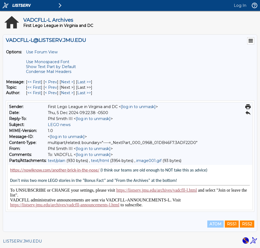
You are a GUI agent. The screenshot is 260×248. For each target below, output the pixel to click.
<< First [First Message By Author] (34, 92)
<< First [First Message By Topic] (34, 87)
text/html (100, 160)
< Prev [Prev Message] (51, 81)
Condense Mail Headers (48, 71)
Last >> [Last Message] (84, 81)
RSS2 (247, 224)
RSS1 (232, 224)
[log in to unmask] (138, 106)
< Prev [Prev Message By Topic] (51, 87)
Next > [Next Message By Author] (67, 92)
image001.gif (148, 160)
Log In (240, 5)
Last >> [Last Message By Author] (84, 92)
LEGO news (59, 124)
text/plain (56, 160)
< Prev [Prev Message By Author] (51, 92)
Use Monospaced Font (47, 61)
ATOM (215, 224)
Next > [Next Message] (67, 81)
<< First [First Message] (34, 81)
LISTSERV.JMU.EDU (22, 241)
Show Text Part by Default (51, 66)
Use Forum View (42, 52)
